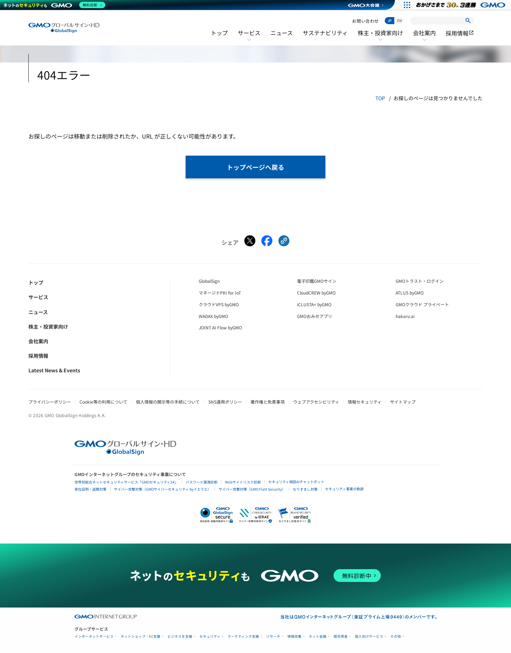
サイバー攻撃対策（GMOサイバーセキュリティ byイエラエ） (162, 489)
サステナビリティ (325, 32)
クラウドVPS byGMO (219, 304)
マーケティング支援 (243, 636)
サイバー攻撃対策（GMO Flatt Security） (252, 489)
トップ (219, 32)
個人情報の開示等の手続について (168, 402)
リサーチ (273, 636)
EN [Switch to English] (399, 20)
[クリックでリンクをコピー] (284, 242)
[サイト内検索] (442, 21)
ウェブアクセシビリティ (316, 402)
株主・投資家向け (380, 37)
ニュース (281, 32)
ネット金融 (317, 636)
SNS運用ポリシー (225, 402)
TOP (380, 98)
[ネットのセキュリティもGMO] (54, 5)
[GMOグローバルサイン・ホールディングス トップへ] (63, 27)
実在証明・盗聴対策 (90, 489)
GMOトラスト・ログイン (420, 281)
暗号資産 (341, 636)
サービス (249, 37)
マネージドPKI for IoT (220, 293)
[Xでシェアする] (250, 242)
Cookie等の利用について (103, 402)
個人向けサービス (369, 636)
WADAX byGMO (213, 316)
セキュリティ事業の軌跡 (344, 488)
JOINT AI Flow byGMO (220, 327)
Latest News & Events (54, 370)
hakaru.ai (405, 316)
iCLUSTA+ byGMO (314, 304)
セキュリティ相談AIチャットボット (296, 481)
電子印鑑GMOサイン (316, 281)
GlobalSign (209, 281)
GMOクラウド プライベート (422, 304)
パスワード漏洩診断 (202, 482)
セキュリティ (209, 636)
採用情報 (460, 33)
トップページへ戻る (255, 167)
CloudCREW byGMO (316, 293)
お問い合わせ (365, 21)
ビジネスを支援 (179, 636)
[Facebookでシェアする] (267, 242)
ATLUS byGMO (410, 293)
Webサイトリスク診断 (243, 482)
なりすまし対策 (305, 489)
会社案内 (424, 37)
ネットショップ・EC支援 (140, 636)
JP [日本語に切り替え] (389, 20)
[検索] (468, 20)
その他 (395, 636)
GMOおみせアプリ (314, 316)
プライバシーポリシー (49, 402)
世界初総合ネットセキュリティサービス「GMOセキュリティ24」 (126, 482)
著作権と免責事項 (268, 402)
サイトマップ (403, 402)
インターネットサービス (94, 636)
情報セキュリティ (364, 402)
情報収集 (294, 636)
